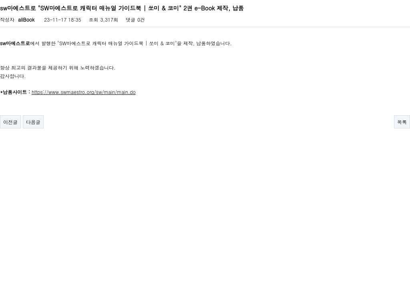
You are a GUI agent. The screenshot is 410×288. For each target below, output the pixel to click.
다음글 (33, 121)
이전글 (10, 121)
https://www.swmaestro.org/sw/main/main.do (84, 91)
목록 (402, 121)
